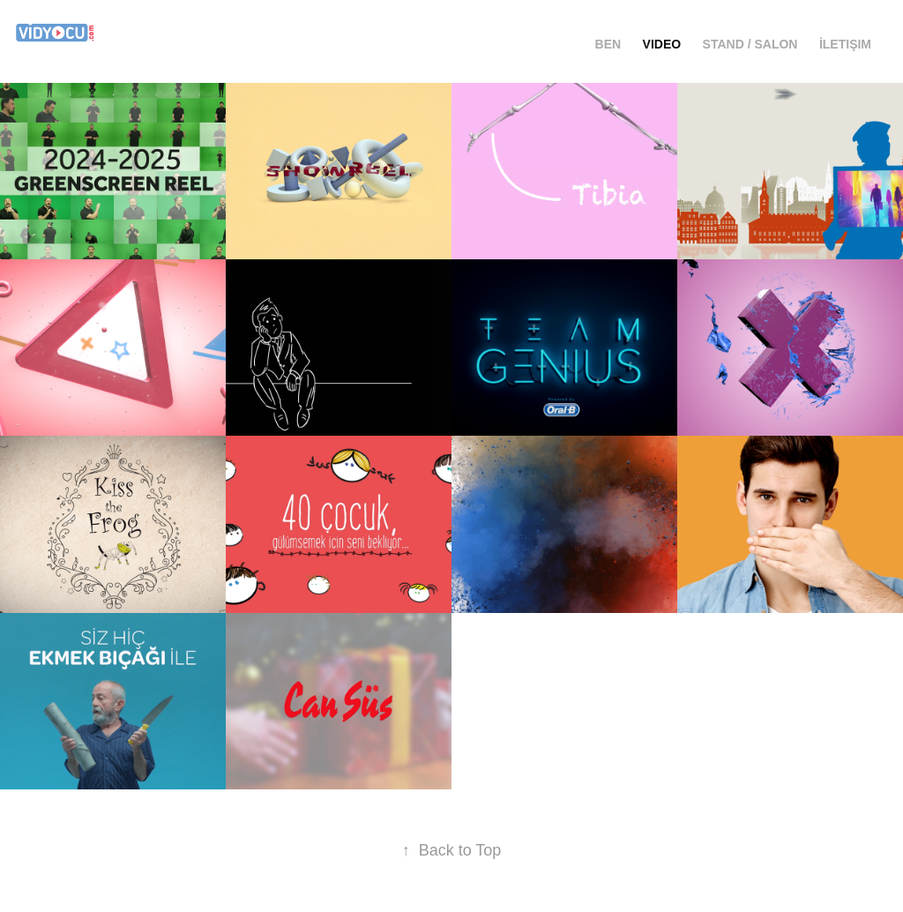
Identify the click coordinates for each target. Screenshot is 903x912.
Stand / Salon (750, 44)
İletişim (845, 44)
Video (662, 44)
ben (608, 44)
